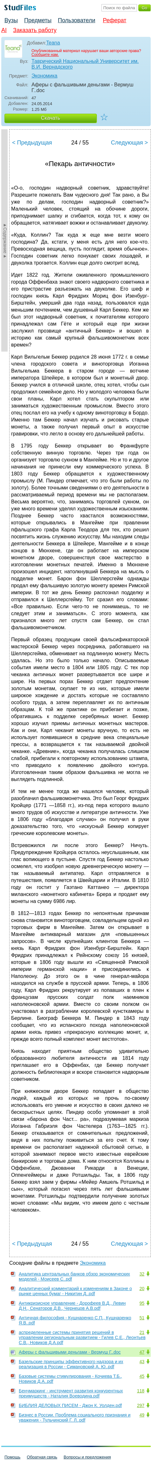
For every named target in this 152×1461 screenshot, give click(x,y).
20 (141, 1288)
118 (140, 1390)
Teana (53, 42)
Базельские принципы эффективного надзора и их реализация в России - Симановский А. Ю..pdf (71, 1364)
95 (141, 1303)
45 (141, 1376)
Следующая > (129, 142)
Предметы (38, 20)
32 (141, 1273)
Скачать (50, 118)
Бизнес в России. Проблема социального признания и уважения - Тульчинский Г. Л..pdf (74, 1417)
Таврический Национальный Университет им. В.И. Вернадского (85, 64)
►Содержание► (5, 240)
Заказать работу (35, 30)
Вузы (11, 20)
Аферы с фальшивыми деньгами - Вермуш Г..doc (70, 1352)
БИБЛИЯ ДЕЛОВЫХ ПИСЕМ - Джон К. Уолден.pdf (70, 1405)
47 (141, 1352)
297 (140, 1405)
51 (141, 1317)
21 (141, 1332)
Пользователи (76, 20)
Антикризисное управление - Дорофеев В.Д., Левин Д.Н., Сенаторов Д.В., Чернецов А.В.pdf (72, 1306)
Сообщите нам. (45, 55)
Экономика (44, 75)
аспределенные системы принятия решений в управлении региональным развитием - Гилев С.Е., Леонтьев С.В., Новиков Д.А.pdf (82, 1337)
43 (141, 1361)
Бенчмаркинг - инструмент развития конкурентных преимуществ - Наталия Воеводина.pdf (71, 1393)
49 (141, 1414)
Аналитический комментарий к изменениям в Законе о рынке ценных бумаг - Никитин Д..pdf (75, 1291)
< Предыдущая (32, 142)
